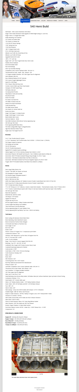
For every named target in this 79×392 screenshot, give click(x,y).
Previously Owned (52, 20)
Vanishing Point (35, 20)
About (18, 20)
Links (66, 20)
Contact (60, 20)
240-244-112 (36, 266)
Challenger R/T (25, 20)
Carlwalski (42, 387)
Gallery (43, 20)
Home (13, 20)
